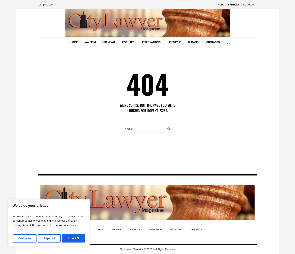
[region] (49, 222)
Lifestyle (196, 229)
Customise (24, 238)
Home (100, 229)
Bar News (134, 229)
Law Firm (116, 229)
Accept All (73, 238)
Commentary (155, 229)
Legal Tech (176, 229)
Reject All (49, 238)
